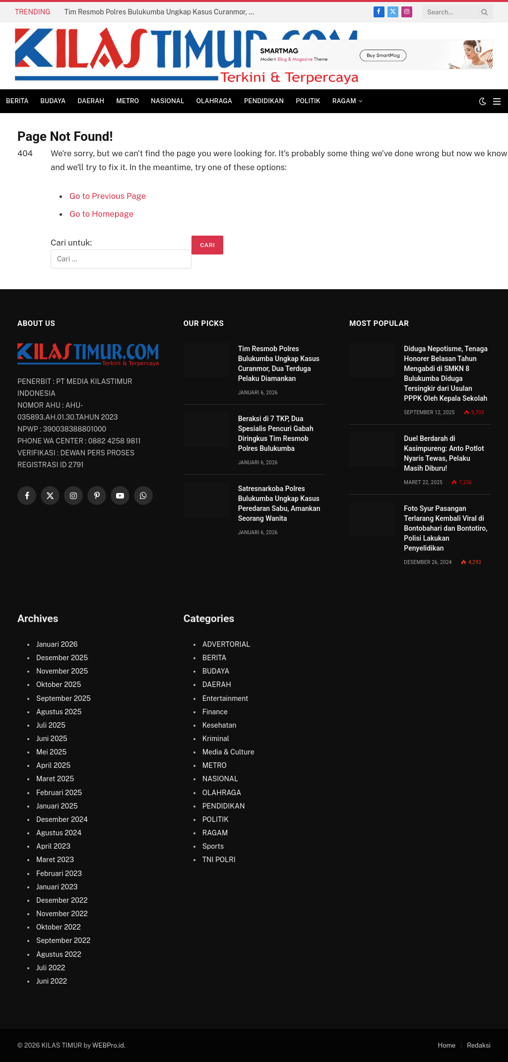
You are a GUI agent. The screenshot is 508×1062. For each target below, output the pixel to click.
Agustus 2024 (58, 833)
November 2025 (62, 671)
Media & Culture (228, 752)
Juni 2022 (51, 981)
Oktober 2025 (58, 684)
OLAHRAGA (214, 101)
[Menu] (497, 101)
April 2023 (53, 846)
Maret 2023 (55, 860)
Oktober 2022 (58, 927)
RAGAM (344, 101)
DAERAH (90, 101)
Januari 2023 (57, 887)
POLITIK (308, 101)
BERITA (17, 101)
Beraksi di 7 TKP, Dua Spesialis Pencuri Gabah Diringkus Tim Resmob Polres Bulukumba (276, 433)
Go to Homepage (101, 214)
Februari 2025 (59, 793)
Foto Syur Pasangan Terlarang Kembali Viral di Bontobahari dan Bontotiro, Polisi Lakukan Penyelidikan (445, 528)
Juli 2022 (50, 968)
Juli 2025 (50, 725)
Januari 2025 (57, 806)
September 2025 (63, 698)
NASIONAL (167, 101)
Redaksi (479, 1045)
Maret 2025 (55, 779)
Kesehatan (219, 725)
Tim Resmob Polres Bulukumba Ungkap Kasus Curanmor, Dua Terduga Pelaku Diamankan (163, 12)
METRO (127, 101)
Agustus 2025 (58, 712)
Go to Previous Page (107, 196)
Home (447, 1045)
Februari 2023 (59, 873)
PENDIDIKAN (264, 101)
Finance (215, 712)
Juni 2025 (51, 739)
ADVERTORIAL (226, 644)
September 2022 (63, 940)
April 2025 (53, 765)
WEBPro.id (108, 1045)
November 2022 (62, 914)
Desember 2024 (62, 819)
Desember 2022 (61, 900)
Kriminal (215, 739)
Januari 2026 (56, 644)
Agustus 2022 (58, 954)
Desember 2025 (62, 658)
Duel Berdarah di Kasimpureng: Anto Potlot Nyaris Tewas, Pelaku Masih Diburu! (444, 453)
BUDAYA (52, 101)
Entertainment (225, 698)
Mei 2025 (51, 752)
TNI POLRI (219, 860)
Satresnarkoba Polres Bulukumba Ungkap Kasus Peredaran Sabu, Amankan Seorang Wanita (279, 503)
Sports (213, 846)
